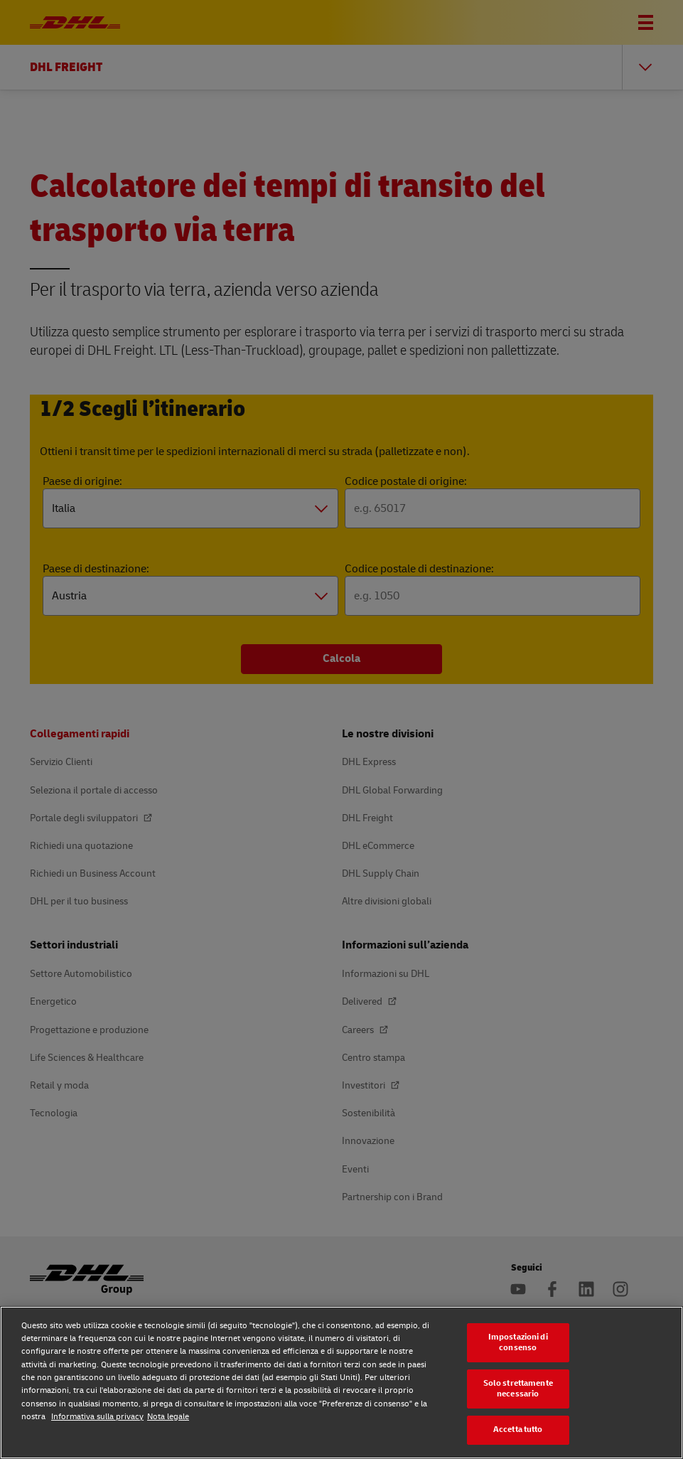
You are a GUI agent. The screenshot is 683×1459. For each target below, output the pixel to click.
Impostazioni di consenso (518, 1342)
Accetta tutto (518, 1429)
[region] (341, 1382)
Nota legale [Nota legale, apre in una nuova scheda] (168, 1416)
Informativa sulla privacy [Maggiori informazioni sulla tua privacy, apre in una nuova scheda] (97, 1416)
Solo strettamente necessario (518, 1388)
